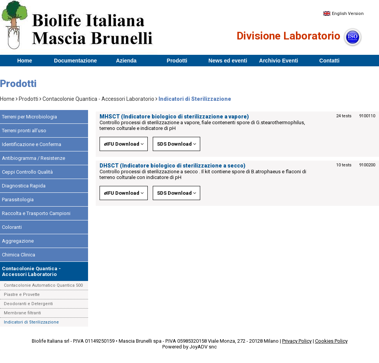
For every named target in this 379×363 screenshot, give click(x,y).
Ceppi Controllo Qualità (27, 172)
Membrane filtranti (22, 312)
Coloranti (12, 227)
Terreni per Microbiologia (29, 117)
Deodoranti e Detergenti (28, 303)
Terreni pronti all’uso (24, 130)
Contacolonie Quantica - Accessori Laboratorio (98, 99)
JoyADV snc (203, 347)
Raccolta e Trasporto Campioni (36, 213)
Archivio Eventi (278, 60)
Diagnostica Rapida (24, 186)
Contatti (329, 60)
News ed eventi (228, 60)
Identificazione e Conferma (31, 144)
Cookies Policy (331, 341)
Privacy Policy (297, 341)
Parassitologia (18, 199)
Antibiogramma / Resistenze (33, 158)
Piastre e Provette (22, 294)
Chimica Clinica (18, 255)
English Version (343, 13)
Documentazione (75, 60)
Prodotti (177, 60)
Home (24, 60)
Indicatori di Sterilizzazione (31, 322)
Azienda (126, 60)
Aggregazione (18, 241)
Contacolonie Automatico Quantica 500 (43, 285)
